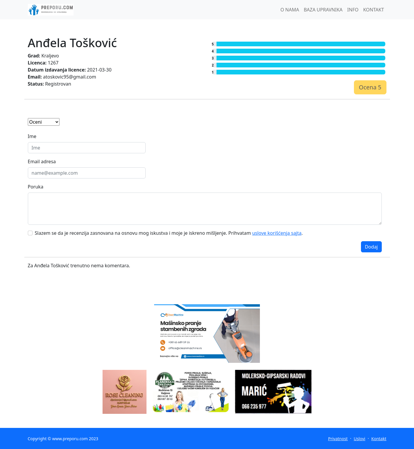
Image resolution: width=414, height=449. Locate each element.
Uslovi (359, 438)
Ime (32, 136)
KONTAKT (373, 9)
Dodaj (371, 247)
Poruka (35, 186)
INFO (352, 9)
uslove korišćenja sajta (276, 233)
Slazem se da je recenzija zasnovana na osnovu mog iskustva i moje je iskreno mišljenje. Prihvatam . (169, 233)
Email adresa (42, 161)
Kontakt (378, 438)
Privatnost (338, 438)
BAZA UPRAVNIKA (323, 9)
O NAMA (289, 9)
